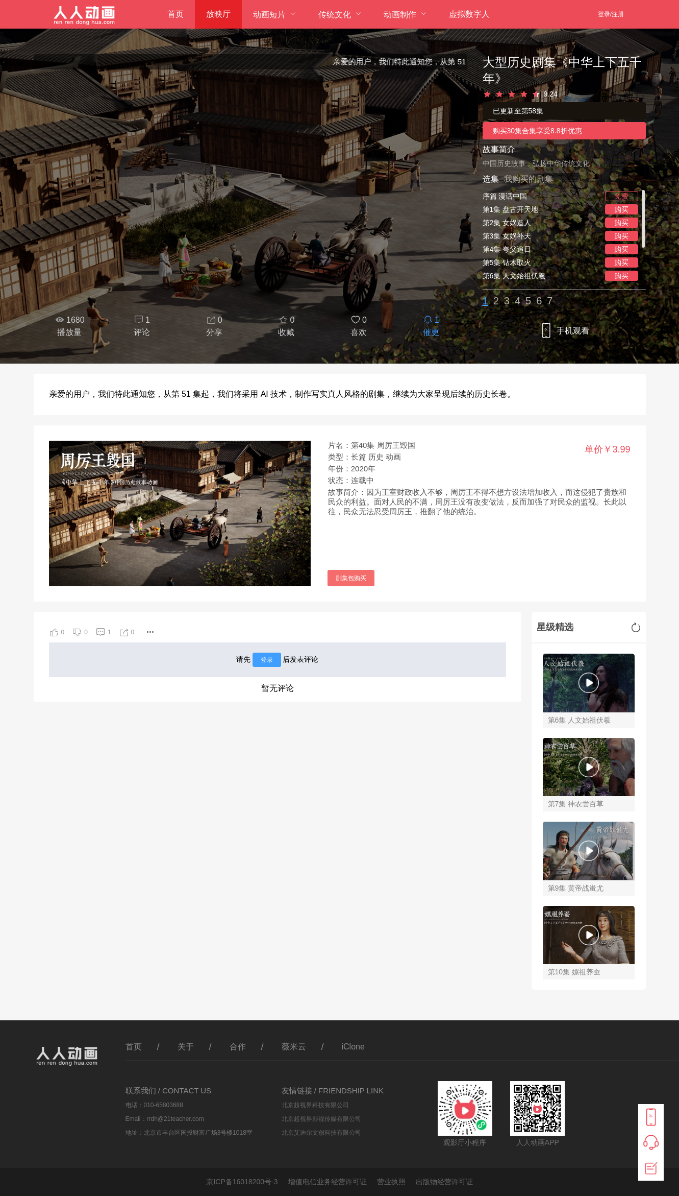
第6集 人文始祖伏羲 (514, 276)
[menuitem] (175, 14)
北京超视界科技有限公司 (315, 1105)
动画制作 (400, 14)
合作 (238, 1046)
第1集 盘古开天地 (511, 209)
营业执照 (391, 1182)
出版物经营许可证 (444, 1182)
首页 (175, 14)
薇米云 (294, 1046)
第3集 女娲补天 (507, 236)
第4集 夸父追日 (507, 249)
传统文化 (334, 14)
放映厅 (218, 14)
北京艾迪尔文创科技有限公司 (321, 1132)
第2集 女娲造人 (507, 223)
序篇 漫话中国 (505, 196)
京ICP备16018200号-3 (242, 1182)
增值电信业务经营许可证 (327, 1182)
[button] (150, 632)
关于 (186, 1046)
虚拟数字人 (469, 14)
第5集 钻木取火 (507, 262)
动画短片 (269, 14)
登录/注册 (611, 14)
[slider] (564, 94)
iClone (353, 1046)
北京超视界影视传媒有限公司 (321, 1118)
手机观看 (564, 331)
